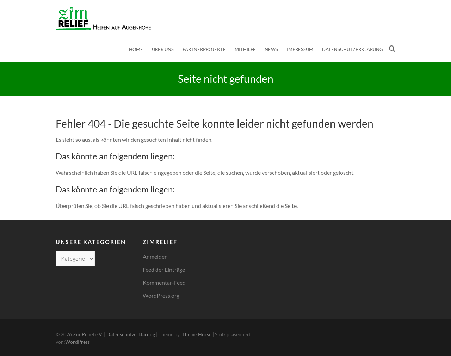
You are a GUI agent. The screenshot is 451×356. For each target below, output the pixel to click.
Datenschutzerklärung (352, 49)
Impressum (300, 49)
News (271, 49)
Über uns (163, 49)
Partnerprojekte (204, 49)
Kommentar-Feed (164, 282)
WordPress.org (161, 295)
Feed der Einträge (164, 269)
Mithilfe (245, 49)
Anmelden (155, 256)
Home (136, 49)
